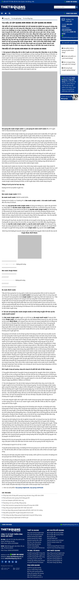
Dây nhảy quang (53, 550)
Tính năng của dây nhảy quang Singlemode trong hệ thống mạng (22, 515)
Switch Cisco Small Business (55, 548)
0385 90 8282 (71, 1)
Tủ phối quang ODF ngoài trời (36, 555)
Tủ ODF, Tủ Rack (33, 550)
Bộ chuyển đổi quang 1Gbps (55, 535)
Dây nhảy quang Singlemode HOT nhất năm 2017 (17, 508)
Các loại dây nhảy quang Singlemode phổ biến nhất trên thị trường (22, 510)
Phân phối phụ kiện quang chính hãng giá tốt (16, 498)
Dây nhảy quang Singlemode (56, 553)
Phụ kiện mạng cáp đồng (54, 562)
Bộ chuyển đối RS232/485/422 (52, 537)
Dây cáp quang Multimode (35, 535)
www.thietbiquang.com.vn (15, 557)
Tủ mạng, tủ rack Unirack (34, 559)
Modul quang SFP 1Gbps (34, 538)
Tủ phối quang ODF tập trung (36, 557)
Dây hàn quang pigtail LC (54, 557)
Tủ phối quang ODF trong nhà (36, 553)
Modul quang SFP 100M (34, 536)
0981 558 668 (71, 13)
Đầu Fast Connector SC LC (35, 577)
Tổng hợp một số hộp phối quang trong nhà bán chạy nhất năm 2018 (23, 495)
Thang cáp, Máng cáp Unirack (36, 560)
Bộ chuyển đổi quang (55, 530)
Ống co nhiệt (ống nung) (34, 569)
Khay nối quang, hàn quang (35, 573)
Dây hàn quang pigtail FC (54, 559)
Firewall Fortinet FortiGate (35, 562)
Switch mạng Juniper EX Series (54, 543)
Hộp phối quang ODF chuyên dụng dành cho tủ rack (17, 513)
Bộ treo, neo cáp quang (34, 542)
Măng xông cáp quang (33, 544)
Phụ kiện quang (33, 565)
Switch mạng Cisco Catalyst (55, 540)
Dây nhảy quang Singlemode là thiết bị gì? (15, 518)
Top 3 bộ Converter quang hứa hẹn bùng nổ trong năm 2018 (20, 505)
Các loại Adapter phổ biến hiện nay (13, 500)
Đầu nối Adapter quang (34, 575)
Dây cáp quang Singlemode (35, 533)
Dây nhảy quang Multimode (55, 555)
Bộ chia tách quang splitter (35, 571)
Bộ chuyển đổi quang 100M (55, 533)
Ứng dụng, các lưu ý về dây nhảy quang (14, 503)
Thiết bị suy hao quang (34, 568)
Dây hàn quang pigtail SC (54, 560)
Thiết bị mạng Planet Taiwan (55, 546)
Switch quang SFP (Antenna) (35, 548)
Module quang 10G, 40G (34, 540)
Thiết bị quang (33, 530)
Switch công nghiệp (33, 546)
